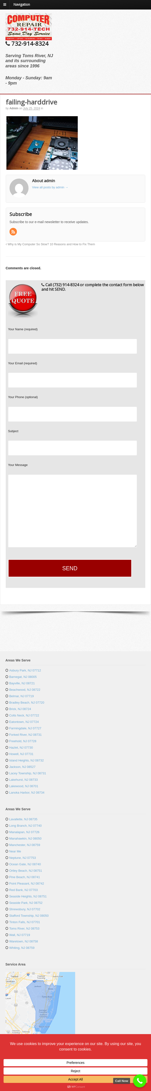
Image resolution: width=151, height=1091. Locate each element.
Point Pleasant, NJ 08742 (26, 883)
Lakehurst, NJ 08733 (23, 779)
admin (14, 108)
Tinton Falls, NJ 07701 (24, 922)
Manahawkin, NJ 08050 (25, 838)
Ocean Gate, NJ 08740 (25, 864)
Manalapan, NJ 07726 (24, 832)
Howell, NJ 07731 (21, 754)
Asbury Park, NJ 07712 (25, 670)
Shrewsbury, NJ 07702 (24, 909)
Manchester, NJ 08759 (24, 845)
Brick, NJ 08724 (20, 709)
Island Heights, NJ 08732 (26, 760)
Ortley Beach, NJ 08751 (25, 870)
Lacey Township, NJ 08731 (27, 773)
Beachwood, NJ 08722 (24, 689)
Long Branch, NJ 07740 (25, 825)
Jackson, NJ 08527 (22, 767)
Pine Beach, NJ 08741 (24, 877)
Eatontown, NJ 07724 (24, 722)
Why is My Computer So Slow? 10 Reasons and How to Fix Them (50, 244)
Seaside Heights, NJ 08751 (28, 896)
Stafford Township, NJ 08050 (29, 915)
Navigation (21, 4)
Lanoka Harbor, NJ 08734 (26, 792)
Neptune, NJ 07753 (22, 858)
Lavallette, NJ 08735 (23, 819)
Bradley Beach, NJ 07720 (26, 702)
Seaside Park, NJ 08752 (26, 903)
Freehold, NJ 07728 (22, 741)
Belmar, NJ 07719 (21, 696)
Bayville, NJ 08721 (22, 683)
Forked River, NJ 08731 (25, 734)
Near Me (15, 851)
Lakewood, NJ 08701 (23, 786)
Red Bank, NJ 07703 (23, 890)
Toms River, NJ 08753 (24, 928)
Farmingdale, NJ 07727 (25, 728)
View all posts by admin (50, 187)
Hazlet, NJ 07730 (21, 747)
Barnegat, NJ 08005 (23, 677)
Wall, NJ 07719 (19, 935)
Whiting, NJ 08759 (21, 948)
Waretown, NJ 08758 (23, 941)
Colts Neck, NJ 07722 (24, 715)
